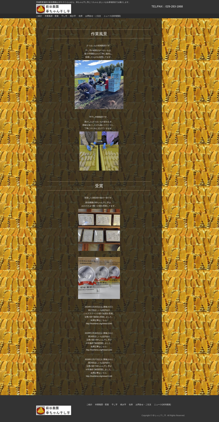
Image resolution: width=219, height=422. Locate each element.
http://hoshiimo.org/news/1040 (99, 323)
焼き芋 (73, 16)
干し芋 (64, 16)
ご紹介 (39, 16)
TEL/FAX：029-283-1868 (167, 6)
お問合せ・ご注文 (93, 16)
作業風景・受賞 (52, 16)
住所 (81, 16)
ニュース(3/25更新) (112, 16)
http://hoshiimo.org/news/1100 (99, 350)
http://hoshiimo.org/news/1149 (99, 376)
